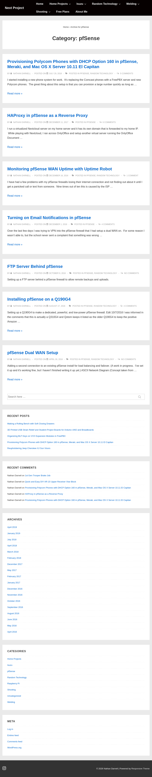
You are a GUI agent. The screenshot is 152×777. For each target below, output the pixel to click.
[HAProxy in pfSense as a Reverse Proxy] (58, 122)
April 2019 (12, 527)
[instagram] (4, 769)
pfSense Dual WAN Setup (32, 352)
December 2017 (14, 564)
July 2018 (11, 539)
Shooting (43, 11)
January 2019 (13, 533)
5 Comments (126, 73)
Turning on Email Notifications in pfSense (49, 217)
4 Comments (108, 224)
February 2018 (14, 558)
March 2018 (13, 552)
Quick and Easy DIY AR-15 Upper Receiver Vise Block (50, 481)
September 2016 (15, 607)
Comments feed (14, 741)
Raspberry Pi (13, 683)
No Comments (131, 273)
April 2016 (12, 632)
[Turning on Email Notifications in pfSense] (58, 224)
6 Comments (109, 122)
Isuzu (81, 3)
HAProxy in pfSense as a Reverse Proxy (47, 115)
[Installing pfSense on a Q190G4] (57, 306)
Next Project (14, 8)
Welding (133, 3)
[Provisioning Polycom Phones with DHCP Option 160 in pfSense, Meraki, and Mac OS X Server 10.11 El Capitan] (55, 73)
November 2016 (14, 595)
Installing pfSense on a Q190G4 (39, 299)
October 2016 (13, 601)
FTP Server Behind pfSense (35, 266)
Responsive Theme (140, 768)
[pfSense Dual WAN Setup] (56, 359)
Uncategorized (14, 696)
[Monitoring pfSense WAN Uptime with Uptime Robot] (58, 175)
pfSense (84, 73)
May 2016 (12, 625)
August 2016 (13, 613)
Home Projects (60, 3)
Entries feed (13, 735)
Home (39, 3)
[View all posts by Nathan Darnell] (20, 73)
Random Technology (106, 3)
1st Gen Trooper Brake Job (37, 475)
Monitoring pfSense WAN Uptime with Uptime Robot (59, 168)
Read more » (14, 93)
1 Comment (132, 175)
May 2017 (12, 570)
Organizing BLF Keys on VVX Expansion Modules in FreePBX (36, 436)
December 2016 (14, 589)
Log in (10, 729)
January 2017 (13, 582)
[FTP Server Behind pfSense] (57, 273)
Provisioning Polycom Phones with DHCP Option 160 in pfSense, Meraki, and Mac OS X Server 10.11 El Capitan (60, 442)
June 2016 (12, 619)
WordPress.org (14, 747)
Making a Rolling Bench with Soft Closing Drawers (30, 423)
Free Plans (62, 11)
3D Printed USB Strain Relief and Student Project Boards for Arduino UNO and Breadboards (50, 430)
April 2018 (12, 545)
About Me (81, 11)
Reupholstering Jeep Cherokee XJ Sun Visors (28, 448)
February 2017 (14, 576)
